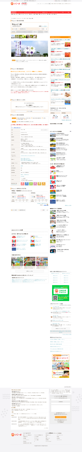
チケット (18, 31)
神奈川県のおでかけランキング (28, 281)
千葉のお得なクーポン (15, 398)
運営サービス (48, 438)
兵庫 (45, 14)
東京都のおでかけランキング (17, 281)
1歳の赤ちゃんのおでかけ (66, 273)
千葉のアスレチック (35, 398)
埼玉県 (63, 331)
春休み (52, 3)
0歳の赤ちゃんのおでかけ (55, 273)
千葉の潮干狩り (33, 404)
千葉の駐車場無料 (28, 398)
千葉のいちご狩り (39, 404)
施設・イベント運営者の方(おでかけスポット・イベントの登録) (26, 413)
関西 (39, 14)
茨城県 (54, 331)
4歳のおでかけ (55, 277)
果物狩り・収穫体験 (24, 174)
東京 (21, 14)
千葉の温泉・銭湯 (14, 404)
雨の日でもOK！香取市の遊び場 (56, 344)
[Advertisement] (29, 96)
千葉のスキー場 (20, 404)
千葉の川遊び (14, 399)
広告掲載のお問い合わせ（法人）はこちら (60, 414)
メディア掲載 (36, 439)
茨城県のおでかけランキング (30, 279)
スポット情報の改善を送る (16, 127)
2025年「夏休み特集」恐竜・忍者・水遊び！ (18, 409)
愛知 (31, 14)
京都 (43, 14)
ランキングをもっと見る (67, 334)
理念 (46, 436)
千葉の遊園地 (14, 392)
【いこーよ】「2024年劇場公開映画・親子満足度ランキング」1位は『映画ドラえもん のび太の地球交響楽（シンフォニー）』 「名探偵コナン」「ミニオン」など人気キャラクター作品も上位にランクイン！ (32, 425)
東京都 (69, 331)
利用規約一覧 (25, 436)
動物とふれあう (61, 3)
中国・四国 (48, 14)
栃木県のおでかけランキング (41, 279)
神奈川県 (60, 332)
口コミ (29, 31)
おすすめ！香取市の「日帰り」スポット (57, 339)
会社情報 (58, 438)
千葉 (25, 14)
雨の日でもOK (56, 3)
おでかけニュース (55, 12)
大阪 (41, 14)
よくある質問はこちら (60, 421)
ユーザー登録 (14, 413)
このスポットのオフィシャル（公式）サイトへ (28, 155)
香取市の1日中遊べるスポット (55, 346)
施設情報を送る (22, 210)
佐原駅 (22, 165)
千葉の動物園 (18, 392)
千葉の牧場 (33, 392)
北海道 (16, 14)
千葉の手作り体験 (19, 395)
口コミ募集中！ (44, 26)
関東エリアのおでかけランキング (18, 279)
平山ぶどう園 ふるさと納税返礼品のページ (27, 160)
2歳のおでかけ (55, 275)
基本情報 (13, 31)
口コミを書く (30, 111)
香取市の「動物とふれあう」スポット (57, 341)
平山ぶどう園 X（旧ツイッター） (26, 159)
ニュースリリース (26, 439)
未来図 (58, 436)
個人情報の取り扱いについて (60, 412)
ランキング (37, 12)
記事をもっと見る (29, 271)
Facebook (24, 441)
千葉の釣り (29, 392)
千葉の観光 (42, 392)
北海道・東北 (13, 14)
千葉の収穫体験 (33, 395)
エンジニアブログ (48, 441)
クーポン (24, 31)
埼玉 (27, 14)
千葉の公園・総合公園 (42, 398)
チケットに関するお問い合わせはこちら (60, 419)
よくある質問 (36, 436)
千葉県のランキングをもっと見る (61, 328)
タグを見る (22, 176)
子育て (63, 12)
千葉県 (66, 331)
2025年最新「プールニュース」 (31, 409)
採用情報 (47, 439)
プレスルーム (36, 438)
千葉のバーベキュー (24, 392)
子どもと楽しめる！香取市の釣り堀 (56, 348)
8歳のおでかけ (55, 282)
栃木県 (57, 331)
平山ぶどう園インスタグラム (25, 158)
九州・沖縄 (53, 14)
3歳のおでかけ (66, 275)
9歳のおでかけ (66, 282)
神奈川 (23, 14)
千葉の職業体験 (38, 395)
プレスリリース (59, 439)
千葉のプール (38, 392)
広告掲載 (24, 438)
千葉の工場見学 (14, 395)
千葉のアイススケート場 (27, 404)
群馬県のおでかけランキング (17, 280)
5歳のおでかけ (66, 277)
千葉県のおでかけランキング (39, 280)
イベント (19, 12)
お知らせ (35, 31)
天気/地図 (46, 31)
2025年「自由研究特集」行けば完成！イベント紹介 (19, 410)
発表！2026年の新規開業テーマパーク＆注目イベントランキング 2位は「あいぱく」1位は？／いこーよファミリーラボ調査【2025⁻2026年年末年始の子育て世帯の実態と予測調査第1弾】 (32, 418)
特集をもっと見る (68, 205)
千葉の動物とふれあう (26, 395)
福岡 (56, 14)
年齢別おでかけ (45, 12)
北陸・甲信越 (36, 14)
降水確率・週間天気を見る (42, 203)
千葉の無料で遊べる (22, 398)
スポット (13, 12)
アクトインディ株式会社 (57, 433)
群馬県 (60, 331)
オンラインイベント (27, 12)
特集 (68, 12)
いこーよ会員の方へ (61, 422)
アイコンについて (14, 184)
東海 (30, 14)
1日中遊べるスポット (68, 3)
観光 (28, 174)
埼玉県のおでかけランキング (28, 280)
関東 (19, 14)
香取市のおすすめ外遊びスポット (56, 351)
